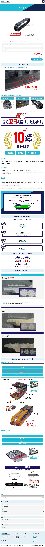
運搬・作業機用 (5, 506)
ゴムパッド (4, 522)
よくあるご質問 (35, 536)
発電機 (3, 527)
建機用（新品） (5, 504)
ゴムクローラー (5, 501)
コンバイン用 (4, 514)
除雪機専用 (4, 511)
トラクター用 (4, 509)
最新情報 (35, 538)
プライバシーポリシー (15, 545)
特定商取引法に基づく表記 (8, 545)
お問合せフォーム (11, 200)
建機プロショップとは (36, 537)
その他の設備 (4, 524)
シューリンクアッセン (6, 519)
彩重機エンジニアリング (22, 545)
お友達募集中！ (19, 206)
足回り (3, 517)
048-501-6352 (28, 200)
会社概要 (2, 545)
